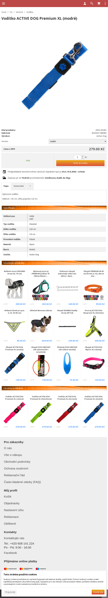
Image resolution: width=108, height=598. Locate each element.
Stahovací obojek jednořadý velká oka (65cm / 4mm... (67, 273)
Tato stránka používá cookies (20, 574)
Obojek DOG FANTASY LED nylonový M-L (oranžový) (40, 349)
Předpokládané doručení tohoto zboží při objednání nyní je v (46, 171)
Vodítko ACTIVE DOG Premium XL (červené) (67, 397)
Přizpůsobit (10, 592)
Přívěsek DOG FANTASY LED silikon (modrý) (67, 348)
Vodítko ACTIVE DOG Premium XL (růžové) (14, 397)
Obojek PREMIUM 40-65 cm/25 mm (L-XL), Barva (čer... (93, 273)
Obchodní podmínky (17, 461)
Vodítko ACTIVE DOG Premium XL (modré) (93, 397)
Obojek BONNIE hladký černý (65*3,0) (67, 311)
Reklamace (11, 516)
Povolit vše (98, 592)
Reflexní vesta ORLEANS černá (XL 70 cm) (14, 272)
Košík (7, 496)
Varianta (4, 141)
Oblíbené (10, 523)
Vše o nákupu (13, 454)
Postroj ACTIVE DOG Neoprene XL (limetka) (93, 311)
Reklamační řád (14, 475)
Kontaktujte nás (14, 538)
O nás (8, 448)
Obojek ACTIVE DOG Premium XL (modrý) (14, 348)
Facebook (10, 552)
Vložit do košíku (80, 163)
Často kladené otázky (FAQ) (22, 482)
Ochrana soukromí (16, 468)
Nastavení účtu (14, 510)
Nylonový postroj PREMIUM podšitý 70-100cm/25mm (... (41, 273)
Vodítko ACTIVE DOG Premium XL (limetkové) (41, 397)
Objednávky (12, 503)
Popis (6, 186)
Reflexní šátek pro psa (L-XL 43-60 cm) (14, 311)
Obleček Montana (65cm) (41, 310)
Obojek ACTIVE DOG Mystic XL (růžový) (93, 348)
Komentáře (19, 186)
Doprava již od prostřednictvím (39, 178)
